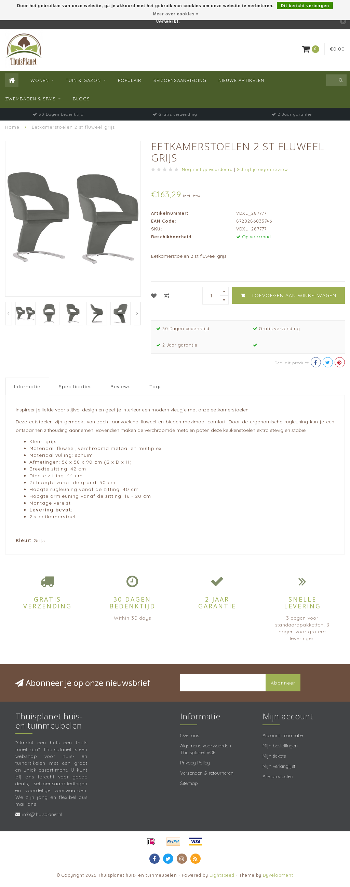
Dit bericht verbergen (305, 5)
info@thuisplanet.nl (42, 814)
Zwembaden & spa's (30, 98)
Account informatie (282, 735)
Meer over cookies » (176, 14)
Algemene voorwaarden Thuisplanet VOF (205, 749)
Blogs (81, 98)
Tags (155, 386)
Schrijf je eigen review (262, 169)
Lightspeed (222, 875)
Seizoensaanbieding (179, 80)
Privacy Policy (195, 763)
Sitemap (189, 783)
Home (12, 127)
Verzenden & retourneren (206, 773)
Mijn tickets (274, 756)
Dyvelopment (278, 875)
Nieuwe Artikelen (241, 80)
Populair (130, 80)
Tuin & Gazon (83, 80)
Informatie (27, 386)
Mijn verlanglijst (278, 766)
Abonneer (283, 683)
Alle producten (277, 776)
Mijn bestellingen (280, 746)
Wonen (39, 80)
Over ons (189, 735)
